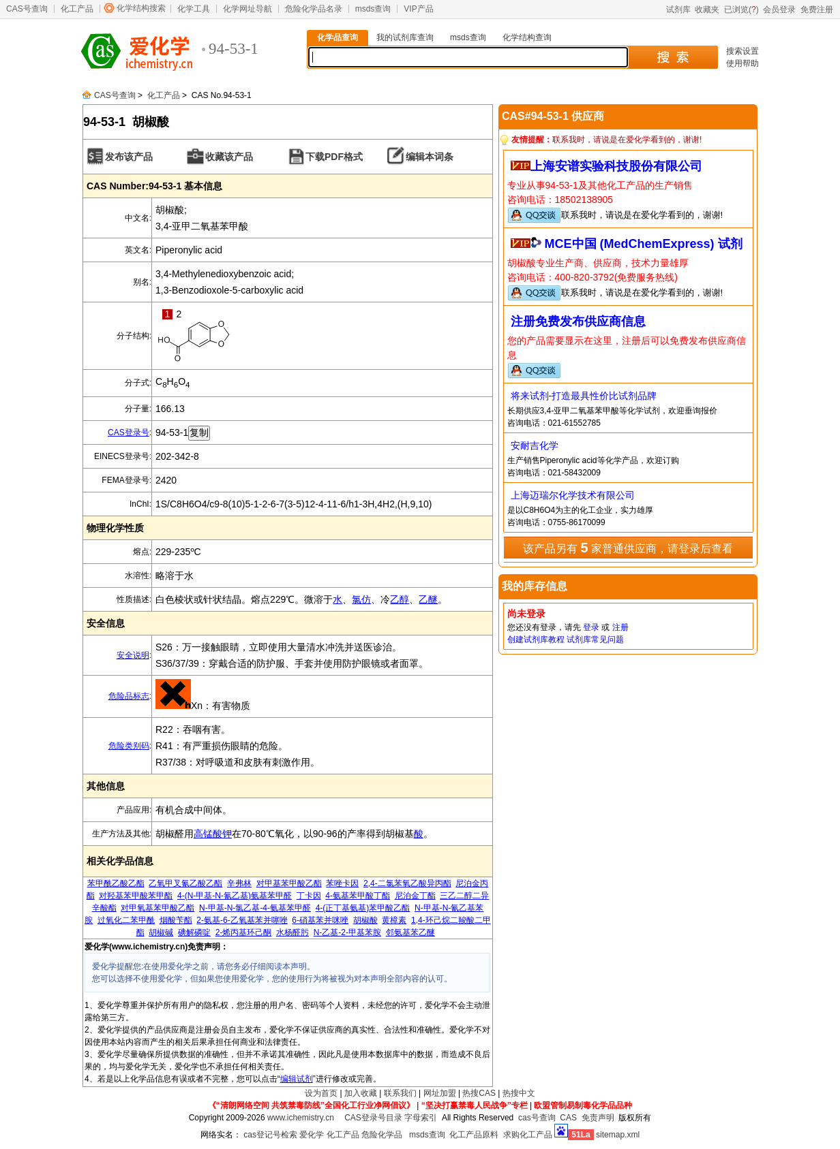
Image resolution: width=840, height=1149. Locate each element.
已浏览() (741, 9)
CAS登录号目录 (373, 1117)
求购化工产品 (527, 1134)
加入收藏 (360, 1093)
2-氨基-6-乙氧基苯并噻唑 (241, 920)
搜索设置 (742, 51)
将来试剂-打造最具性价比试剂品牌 (584, 395)
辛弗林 (239, 883)
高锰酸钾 (213, 833)
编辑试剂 (296, 1079)
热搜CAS (479, 1093)
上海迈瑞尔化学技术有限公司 (573, 495)
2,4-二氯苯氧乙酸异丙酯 (407, 883)
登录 (591, 627)
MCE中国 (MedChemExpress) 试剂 (643, 244)
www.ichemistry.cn (300, 1117)
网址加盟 (439, 1093)
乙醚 (428, 599)
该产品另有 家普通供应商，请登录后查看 (628, 547)
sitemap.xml (618, 1134)
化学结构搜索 (141, 8)
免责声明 (598, 1117)
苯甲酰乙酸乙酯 (116, 883)
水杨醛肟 (292, 932)
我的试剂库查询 (405, 37)
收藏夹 (707, 9)
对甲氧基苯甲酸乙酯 (157, 908)
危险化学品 (381, 1134)
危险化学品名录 (313, 9)
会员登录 (779, 9)
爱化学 (311, 1134)
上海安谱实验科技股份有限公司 (616, 166)
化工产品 (77, 9)
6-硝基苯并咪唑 (320, 920)
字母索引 (420, 1117)
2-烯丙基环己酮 (243, 932)
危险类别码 (128, 746)
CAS (568, 1117)
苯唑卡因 (342, 883)
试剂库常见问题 (595, 639)
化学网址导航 (247, 9)
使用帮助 (742, 63)
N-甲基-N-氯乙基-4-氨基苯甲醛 (255, 908)
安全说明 (133, 655)
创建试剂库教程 (536, 639)
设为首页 (321, 1093)
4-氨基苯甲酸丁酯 (357, 895)
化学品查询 (337, 37)
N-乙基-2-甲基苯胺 (347, 932)
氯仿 (361, 599)
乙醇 (399, 599)
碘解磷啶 (194, 932)
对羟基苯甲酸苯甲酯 (135, 895)
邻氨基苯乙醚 (410, 932)
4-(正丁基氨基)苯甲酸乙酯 (363, 908)
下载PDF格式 (334, 156)
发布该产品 (129, 156)
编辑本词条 (429, 156)
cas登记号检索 (270, 1134)
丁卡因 (309, 895)
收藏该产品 (229, 156)
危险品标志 (128, 696)
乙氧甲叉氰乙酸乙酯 (185, 883)
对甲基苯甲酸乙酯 (289, 883)
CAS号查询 (27, 9)
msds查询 (373, 9)
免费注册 (816, 9)
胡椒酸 (365, 920)
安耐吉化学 (534, 445)
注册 (620, 627)
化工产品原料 (473, 1134)
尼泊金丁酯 (415, 895)
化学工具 (193, 9)
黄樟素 (394, 920)
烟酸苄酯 (176, 920)
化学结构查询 (527, 37)
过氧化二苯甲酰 (126, 920)
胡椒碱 (161, 932)
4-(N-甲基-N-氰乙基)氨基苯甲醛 (234, 895)
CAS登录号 (128, 432)
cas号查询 (537, 1117)
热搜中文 (518, 1093)
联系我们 (400, 1093)
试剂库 (678, 9)
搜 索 (672, 57)
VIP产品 (418, 9)
